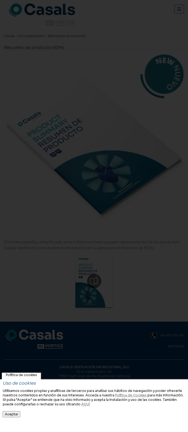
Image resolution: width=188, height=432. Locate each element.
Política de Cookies (131, 395)
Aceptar (11, 414)
